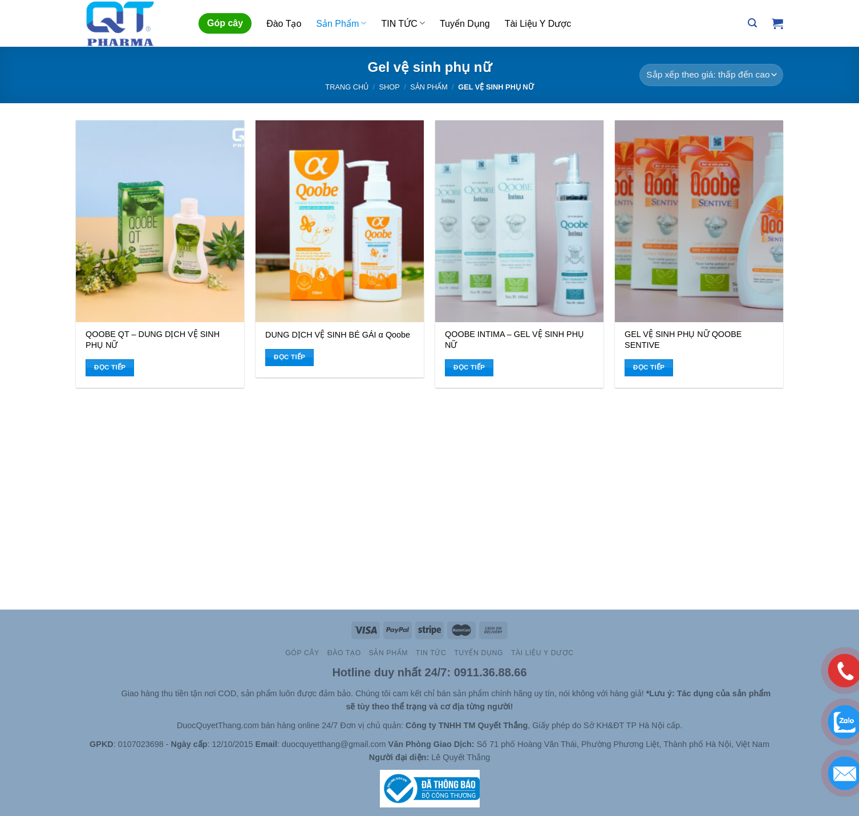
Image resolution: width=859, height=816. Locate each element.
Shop (389, 87)
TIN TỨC (402, 23)
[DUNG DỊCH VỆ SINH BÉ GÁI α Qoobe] (340, 221)
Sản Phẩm (341, 23)
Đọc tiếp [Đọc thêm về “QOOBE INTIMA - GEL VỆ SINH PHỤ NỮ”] (469, 367)
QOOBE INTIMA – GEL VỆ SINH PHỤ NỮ (514, 340)
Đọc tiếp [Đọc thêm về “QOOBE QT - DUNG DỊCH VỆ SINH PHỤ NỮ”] (110, 367)
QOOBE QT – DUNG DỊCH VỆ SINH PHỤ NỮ (153, 340)
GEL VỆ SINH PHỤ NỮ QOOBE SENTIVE (683, 340)
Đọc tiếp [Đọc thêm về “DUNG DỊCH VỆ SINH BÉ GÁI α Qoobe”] (290, 357)
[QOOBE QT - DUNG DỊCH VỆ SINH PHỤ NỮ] (160, 221)
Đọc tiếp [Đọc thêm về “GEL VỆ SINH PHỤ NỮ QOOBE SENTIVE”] (649, 367)
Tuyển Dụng (465, 24)
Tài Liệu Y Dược (538, 24)
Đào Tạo (283, 24)
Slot (96, 693)
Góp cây (225, 23)
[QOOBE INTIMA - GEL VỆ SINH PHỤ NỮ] (519, 221)
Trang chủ (346, 87)
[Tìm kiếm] (752, 23)
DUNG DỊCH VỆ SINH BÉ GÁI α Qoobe (337, 334)
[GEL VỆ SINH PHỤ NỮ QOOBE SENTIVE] (699, 221)
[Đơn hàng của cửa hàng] (711, 75)
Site (113, 693)
